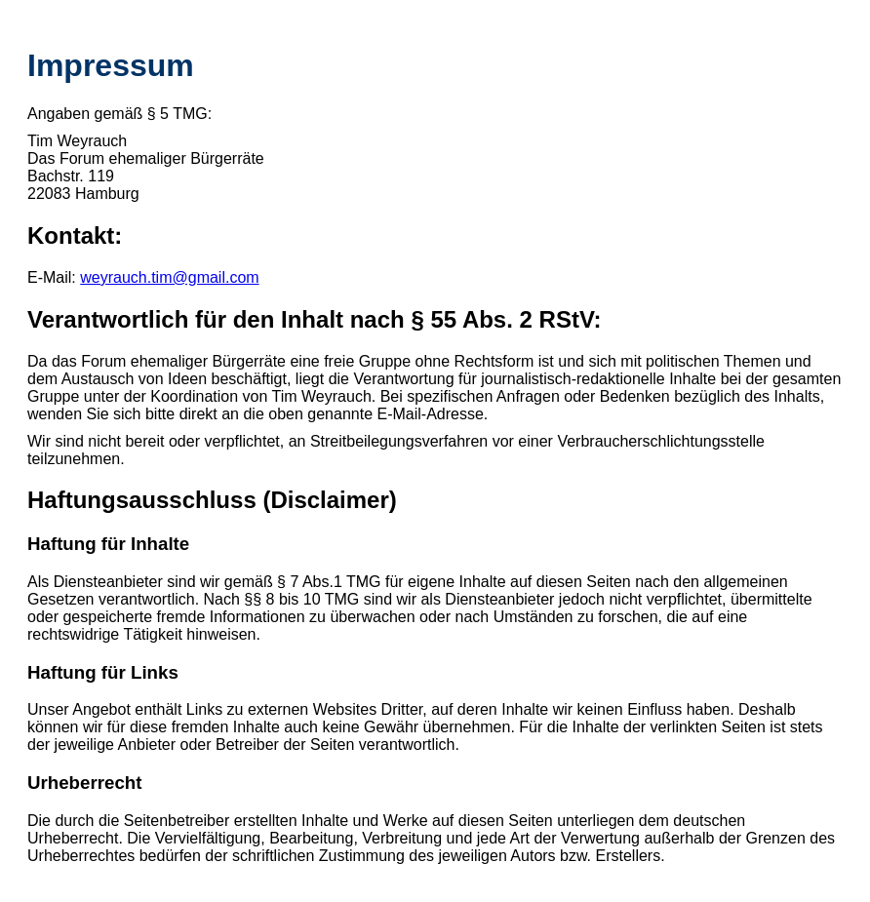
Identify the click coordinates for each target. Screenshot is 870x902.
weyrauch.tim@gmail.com (169, 277)
